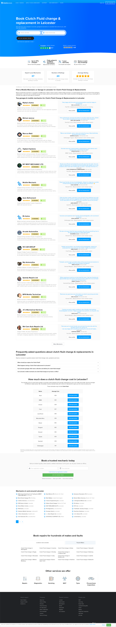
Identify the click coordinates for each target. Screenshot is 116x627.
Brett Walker (49, 495)
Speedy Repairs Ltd (30, 275)
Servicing (51, 580)
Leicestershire (39, 84)
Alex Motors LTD (50, 491)
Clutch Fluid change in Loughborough (64, 549)
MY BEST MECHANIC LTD (33, 161)
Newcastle (61, 604)
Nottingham (31, 296)
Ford (67, 248)
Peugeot (40, 424)
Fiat (66, 104)
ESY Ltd (76, 503)
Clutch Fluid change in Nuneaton (29, 552)
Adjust (103, 625)
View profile (72, 107)
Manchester (62, 599)
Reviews (51, 42)
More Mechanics (58, 341)
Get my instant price (83, 107)
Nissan (40, 420)
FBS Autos (20, 505)
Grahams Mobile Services (24, 508)
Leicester (27, 105)
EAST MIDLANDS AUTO (52, 503)
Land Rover (40, 410)
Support (44, 2)
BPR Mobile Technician (32, 291)
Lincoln (77, 230)
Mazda (66, 312)
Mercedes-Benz (40, 415)
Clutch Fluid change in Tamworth (85, 545)
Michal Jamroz (28, 115)
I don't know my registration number (58, 469)
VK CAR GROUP (29, 244)
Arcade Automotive (30, 229)
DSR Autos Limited (23, 500)
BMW (66, 150)
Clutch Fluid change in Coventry (48, 545)
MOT (64, 580)
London (61, 597)
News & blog (43, 599)
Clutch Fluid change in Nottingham (27, 545)
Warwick (76, 310)
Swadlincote (31, 511)
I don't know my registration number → (26, 38)
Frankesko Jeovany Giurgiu (81, 505)
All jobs (80, 612)
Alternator (81, 610)
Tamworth (78, 278)
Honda (67, 295)
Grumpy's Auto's (50, 508)
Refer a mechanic (44, 606)
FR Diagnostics (50, 505)
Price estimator (43, 608)
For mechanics (43, 604)
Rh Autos (26, 213)
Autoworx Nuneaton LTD (80, 491)
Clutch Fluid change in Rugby (28, 549)
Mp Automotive (29, 259)
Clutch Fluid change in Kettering (84, 549)
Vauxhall (67, 119)
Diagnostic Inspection (83, 608)
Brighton (61, 606)
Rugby (24, 249)
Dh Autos (76, 500)
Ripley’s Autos (28, 100)
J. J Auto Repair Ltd (51, 511)
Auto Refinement (29, 195)
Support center (23, 599)
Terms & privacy (43, 612)
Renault (68, 183)
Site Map (22, 621)
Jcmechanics (77, 513)
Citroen (40, 401)
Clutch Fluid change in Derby (65, 545)
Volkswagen (67, 134)
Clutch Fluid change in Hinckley (48, 549)
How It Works (20, 2)
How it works (23, 597)
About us (42, 597)
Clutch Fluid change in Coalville (84, 552)
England (34, 84)
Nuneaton (89, 491)
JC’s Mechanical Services (33, 307)
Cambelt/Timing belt (83, 602)
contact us (91, 447)
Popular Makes (80, 539)
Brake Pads (81, 600)
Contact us (22, 600)
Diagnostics (38, 580)
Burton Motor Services (79, 495)
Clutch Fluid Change (27, 84)
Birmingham (31, 279)
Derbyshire (76, 132)
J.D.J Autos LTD (78, 511)
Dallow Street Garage (51, 500)
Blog (61, 2)
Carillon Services (22, 497)
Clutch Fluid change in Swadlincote (64, 553)
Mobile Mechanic (29, 179)
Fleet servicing (43, 602)
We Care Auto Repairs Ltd (33, 324)
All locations (62, 608)
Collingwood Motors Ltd (80, 497)
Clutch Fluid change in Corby (47, 552)
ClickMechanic (19, 84)
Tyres (78, 580)
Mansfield (77, 148)
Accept (108, 624)
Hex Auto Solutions (79, 508)
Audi (68, 202)
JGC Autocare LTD (22, 513)
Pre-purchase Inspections (91, 581)
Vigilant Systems (29, 146)
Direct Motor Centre (23, 503)
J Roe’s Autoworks (23, 511)
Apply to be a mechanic (33, 2)
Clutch (80, 604)
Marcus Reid (27, 130)
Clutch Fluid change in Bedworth (85, 556)
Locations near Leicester (42, 539)
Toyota (40, 433)
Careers (41, 610)
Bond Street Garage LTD (24, 495)
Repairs (24, 580)
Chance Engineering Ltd (52, 497)
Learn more (92, 624)
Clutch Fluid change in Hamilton (66, 556)
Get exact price (73, 392)
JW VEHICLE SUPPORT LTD (53, 513)
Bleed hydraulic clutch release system (83, 119)
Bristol (60, 602)
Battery (80, 606)
